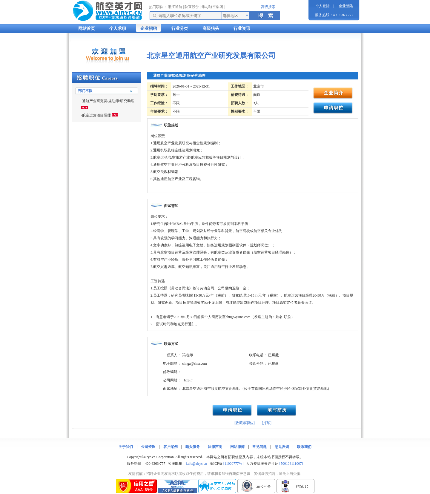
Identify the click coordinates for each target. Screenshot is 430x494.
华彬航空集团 (212, 7)
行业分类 (179, 28)
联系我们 (304, 447)
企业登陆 (346, 6)
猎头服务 (192, 447)
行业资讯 (242, 28)
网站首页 (86, 28)
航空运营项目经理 (96, 115)
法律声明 (215, 447)
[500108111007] (291, 463)
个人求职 (117, 28)
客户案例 (170, 447)
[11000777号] (233, 463)
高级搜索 (268, 7)
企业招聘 (148, 28)
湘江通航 (175, 7)
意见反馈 (282, 447)
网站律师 (237, 447)
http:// (188, 380)
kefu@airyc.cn (196, 463)
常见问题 (259, 447)
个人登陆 (322, 6)
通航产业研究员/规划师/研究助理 (108, 101)
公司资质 (148, 447)
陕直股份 (192, 7)
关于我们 (126, 447)
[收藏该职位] (244, 423)
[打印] (266, 423)
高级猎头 (210, 28)
